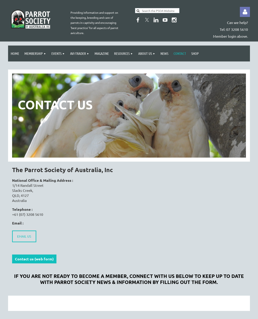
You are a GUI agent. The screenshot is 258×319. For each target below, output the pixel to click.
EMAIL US (24, 236)
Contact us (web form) (34, 259)
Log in (245, 12)
